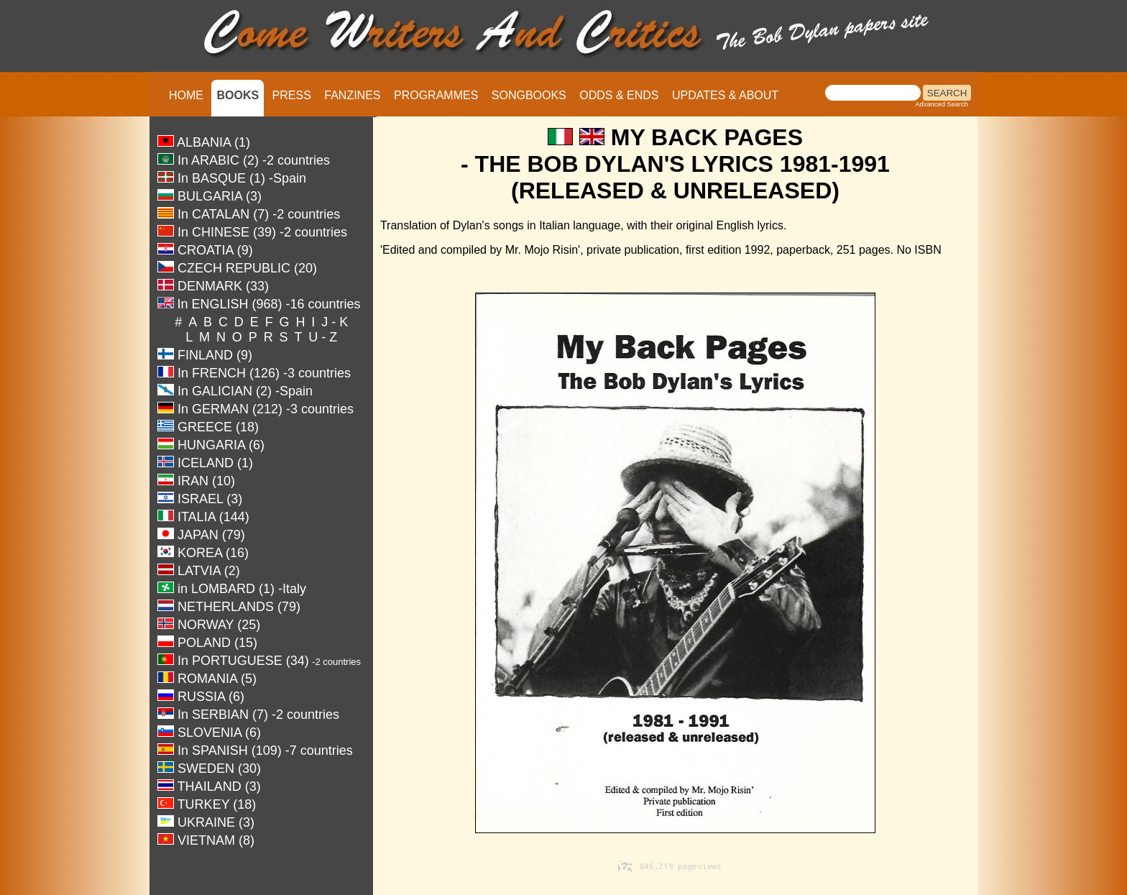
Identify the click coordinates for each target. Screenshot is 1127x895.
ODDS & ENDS (618, 95)
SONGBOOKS (529, 95)
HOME (186, 95)
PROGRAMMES (436, 95)
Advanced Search (941, 104)
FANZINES (352, 95)
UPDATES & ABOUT (725, 95)
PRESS (291, 95)
